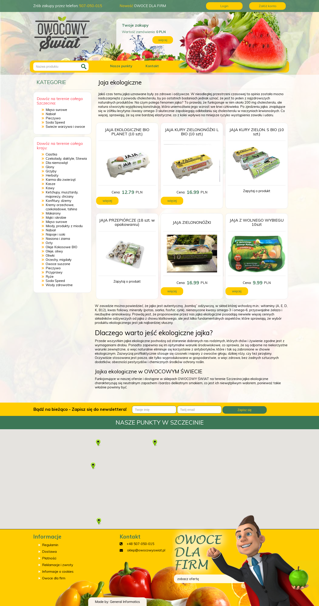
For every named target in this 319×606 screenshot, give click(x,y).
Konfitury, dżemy (58, 201)
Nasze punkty (121, 66)
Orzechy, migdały (59, 260)
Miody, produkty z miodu (64, 226)
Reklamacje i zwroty (57, 565)
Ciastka (51, 154)
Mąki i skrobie (56, 217)
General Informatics (125, 602)
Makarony (53, 213)
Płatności (49, 558)
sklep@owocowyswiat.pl (146, 550)
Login (224, 6)
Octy (49, 243)
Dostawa (49, 551)
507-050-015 (90, 5)
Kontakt (152, 66)
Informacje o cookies (58, 571)
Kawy (50, 188)
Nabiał (51, 114)
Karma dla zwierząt (61, 179)
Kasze (50, 184)
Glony (50, 167)
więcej (162, 40)
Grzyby (51, 171)
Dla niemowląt (57, 163)
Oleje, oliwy (54, 251)
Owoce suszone (58, 264)
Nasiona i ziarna (58, 238)
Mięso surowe (56, 110)
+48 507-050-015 (140, 544)
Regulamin (50, 545)
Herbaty (52, 175)
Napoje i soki (55, 234)
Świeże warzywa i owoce (65, 126)
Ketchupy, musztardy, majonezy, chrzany (62, 194)
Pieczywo (53, 118)
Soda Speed (55, 122)
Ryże (50, 276)
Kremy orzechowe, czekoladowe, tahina (61, 207)
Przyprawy (54, 272)
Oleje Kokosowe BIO (61, 247)
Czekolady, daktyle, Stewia (66, 158)
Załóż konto (267, 6)
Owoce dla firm (53, 578)
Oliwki (50, 255)
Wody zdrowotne (59, 285)
